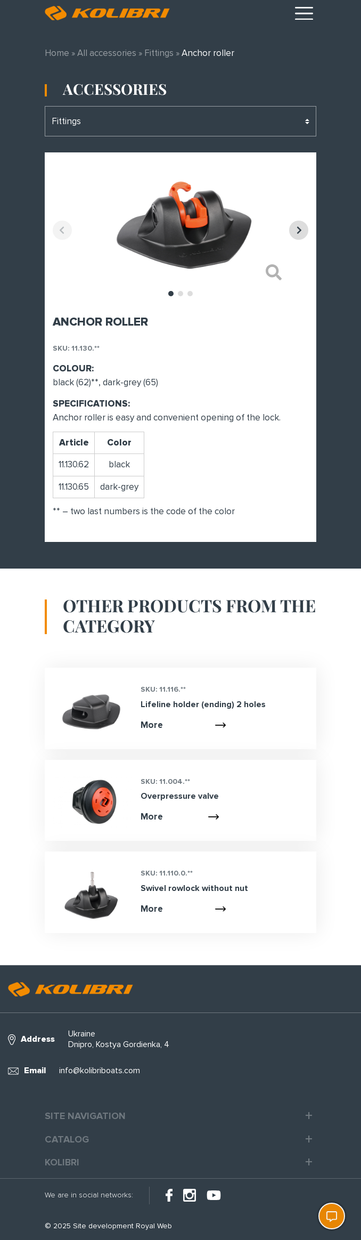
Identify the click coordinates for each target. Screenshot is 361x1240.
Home (57, 53)
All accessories (106, 53)
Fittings (159, 53)
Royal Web (154, 1225)
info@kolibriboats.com (99, 1070)
